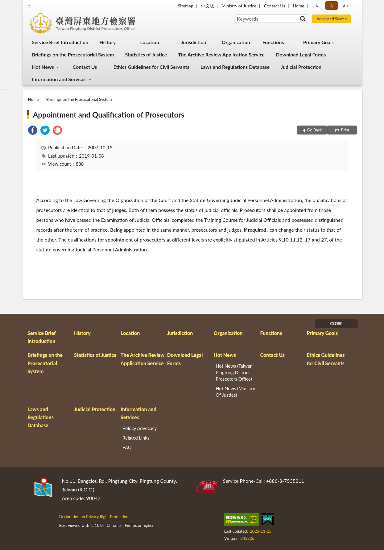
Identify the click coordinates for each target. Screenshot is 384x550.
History (107, 42)
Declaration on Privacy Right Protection (94, 516)
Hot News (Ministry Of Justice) (235, 392)
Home (298, 5)
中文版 (207, 5)
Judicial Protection (301, 67)
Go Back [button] (314, 129)
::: (28, 5)
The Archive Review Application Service (221, 54)
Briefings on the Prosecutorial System (73, 54)
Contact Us (274, 5)
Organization (236, 42)
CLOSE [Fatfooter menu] (336, 323)
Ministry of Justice (239, 5)
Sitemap (185, 5)
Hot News (43, 67)
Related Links (135, 437)
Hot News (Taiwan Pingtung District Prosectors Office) (234, 372)
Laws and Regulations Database (235, 67)
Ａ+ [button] (345, 5)
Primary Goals (318, 42)
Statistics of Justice (146, 54)
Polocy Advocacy (139, 428)
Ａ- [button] (317, 5)
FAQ (127, 447)
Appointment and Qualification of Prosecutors (108, 114)
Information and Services (59, 79)
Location (149, 42)
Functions (273, 42)
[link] (32, 131)
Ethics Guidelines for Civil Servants (151, 67)
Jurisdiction (193, 42)
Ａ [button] (331, 5)
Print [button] (344, 129)
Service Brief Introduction (60, 42)
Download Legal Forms (301, 54)
